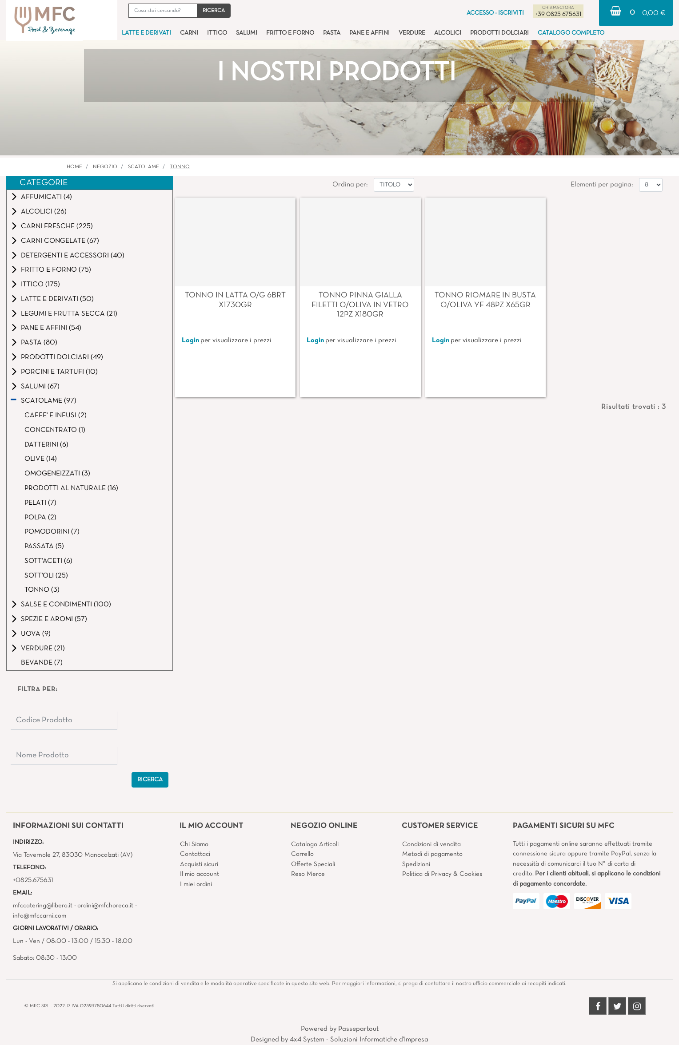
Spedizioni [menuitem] (416, 864)
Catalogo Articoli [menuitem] (315, 844)
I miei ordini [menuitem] (196, 884)
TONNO (180, 167)
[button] (214, 11)
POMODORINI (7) (52, 532)
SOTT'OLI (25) (46, 576)
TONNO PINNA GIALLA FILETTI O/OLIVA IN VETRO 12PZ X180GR (360, 305)
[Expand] (14, 197)
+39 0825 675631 (558, 14)
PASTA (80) (39, 343)
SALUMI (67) (40, 387)
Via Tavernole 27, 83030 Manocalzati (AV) (72, 855)
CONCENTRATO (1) (54, 430)
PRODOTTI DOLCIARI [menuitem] (499, 33)
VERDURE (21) (43, 648)
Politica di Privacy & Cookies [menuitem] (442, 874)
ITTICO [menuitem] (217, 33)
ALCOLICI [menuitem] (447, 33)
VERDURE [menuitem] (412, 33)
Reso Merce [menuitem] (308, 874)
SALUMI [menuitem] (246, 33)
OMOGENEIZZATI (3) (57, 474)
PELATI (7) (40, 503)
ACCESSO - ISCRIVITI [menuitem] (495, 13)
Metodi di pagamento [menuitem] (432, 854)
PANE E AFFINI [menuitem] (369, 33)
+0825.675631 (33, 880)
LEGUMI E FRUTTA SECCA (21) (69, 314)
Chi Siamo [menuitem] (194, 844)
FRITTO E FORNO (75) (56, 270)
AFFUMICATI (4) (46, 197)
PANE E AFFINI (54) (51, 328)
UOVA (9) (36, 634)
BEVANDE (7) (42, 663)
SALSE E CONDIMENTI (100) (66, 605)
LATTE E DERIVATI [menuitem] (146, 33)
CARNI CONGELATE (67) (60, 241)
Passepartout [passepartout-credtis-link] (358, 1029)
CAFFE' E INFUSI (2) (55, 415)
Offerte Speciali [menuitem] (313, 864)
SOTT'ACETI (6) (48, 561)
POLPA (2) (40, 518)
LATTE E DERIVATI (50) (57, 299)
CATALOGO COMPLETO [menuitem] (571, 33)
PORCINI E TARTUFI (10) (59, 372)
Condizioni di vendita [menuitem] (431, 844)
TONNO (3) (42, 590)
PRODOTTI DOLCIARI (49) (62, 357)
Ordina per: (349, 185)
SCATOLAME (143, 167)
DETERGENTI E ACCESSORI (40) (72, 256)
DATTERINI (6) (46, 445)
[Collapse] (13, 401)
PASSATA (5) (44, 546)
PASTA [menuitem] (331, 33)
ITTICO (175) (40, 284)
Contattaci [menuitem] (195, 854)
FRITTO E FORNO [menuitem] (290, 33)
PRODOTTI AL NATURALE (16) (71, 488)
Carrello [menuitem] (302, 854)
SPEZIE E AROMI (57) (54, 619)
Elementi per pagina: (602, 185)
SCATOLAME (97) (48, 401)
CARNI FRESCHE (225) (57, 226)
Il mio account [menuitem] (199, 874)
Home (74, 167)
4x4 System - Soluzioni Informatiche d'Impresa (359, 1040)
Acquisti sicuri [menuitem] (199, 864)
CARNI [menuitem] (189, 33)
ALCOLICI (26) (44, 212)
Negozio (105, 167)
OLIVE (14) (40, 459)
